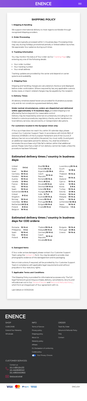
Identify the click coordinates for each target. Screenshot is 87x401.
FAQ (60, 334)
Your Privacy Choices (42, 355)
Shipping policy (37, 334)
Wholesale (9, 334)
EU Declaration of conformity (42, 348)
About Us (35, 337)
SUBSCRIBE (10, 327)
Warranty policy (37, 341)
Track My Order (63, 327)
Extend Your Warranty (13, 330)
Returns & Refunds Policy (62, 282)
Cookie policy (37, 352)
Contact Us (30, 255)
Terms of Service (40, 282)
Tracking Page (60, 57)
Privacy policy (37, 330)
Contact (61, 337)
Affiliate (34, 345)
